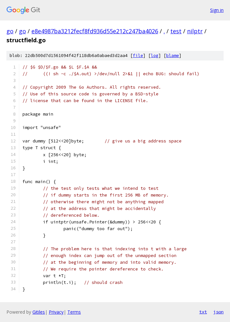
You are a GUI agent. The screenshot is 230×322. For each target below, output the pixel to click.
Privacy (56, 312)
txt (203, 312)
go (9, 31)
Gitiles (38, 312)
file (138, 55)
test (176, 31)
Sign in (217, 10)
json (218, 312)
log (154, 55)
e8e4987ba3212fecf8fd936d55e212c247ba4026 (94, 31)
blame (172, 55)
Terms (74, 312)
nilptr (195, 31)
